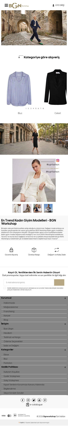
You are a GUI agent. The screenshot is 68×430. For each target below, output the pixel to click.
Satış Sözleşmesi (11, 384)
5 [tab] (35, 108)
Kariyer (7, 316)
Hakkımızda (9, 303)
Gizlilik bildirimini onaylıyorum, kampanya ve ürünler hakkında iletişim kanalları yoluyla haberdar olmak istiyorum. (35, 289)
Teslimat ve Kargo (12, 339)
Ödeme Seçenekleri (13, 343)
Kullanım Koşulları (12, 375)
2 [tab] (28, 108)
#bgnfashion (53, 164)
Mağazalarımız (11, 307)
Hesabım (8, 334)
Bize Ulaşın (9, 330)
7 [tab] (40, 108)
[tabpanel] (20, 90)
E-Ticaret (27, 427)
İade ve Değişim (11, 348)
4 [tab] (33, 108)
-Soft (21, 427)
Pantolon (8, 366)
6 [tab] (38, 108)
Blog (6, 321)
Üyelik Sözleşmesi (12, 379)
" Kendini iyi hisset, (49, 170)
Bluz (6, 361)
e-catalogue (36, 408)
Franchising (9, 312)
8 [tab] (43, 108)
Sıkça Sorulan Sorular (14, 397)
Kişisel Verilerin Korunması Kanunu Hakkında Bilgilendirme (25, 390)
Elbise (6, 357)
